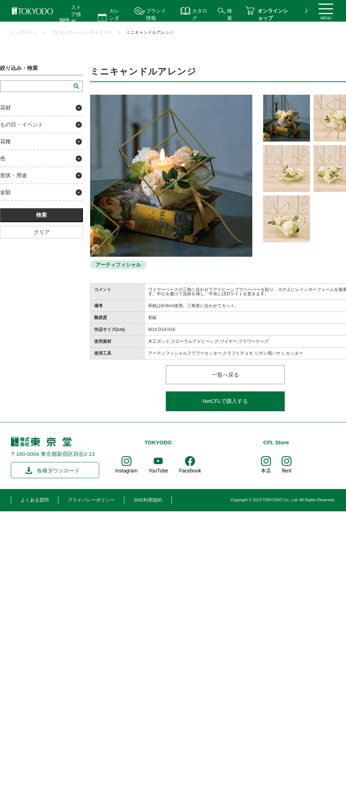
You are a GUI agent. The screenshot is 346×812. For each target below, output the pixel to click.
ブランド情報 (156, 14)
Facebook (190, 471)
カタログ (199, 14)
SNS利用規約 (148, 500)
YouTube (158, 471)
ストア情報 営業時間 (76, 21)
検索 (229, 14)
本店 (266, 471)
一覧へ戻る (225, 375)
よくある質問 (35, 500)
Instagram (126, 471)
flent (286, 471)
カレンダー (114, 18)
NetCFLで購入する (225, 401)
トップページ (24, 32)
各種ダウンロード (58, 470)
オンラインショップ (273, 14)
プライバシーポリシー (91, 500)
